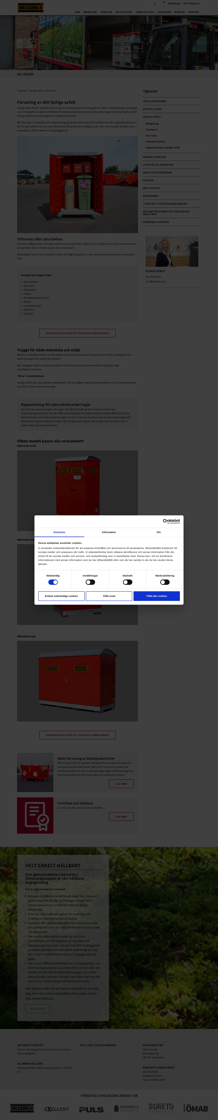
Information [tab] (109, 532)
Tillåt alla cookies (156, 596)
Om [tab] (159, 532)
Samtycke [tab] (59, 532)
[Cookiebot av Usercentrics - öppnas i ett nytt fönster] (165, 521)
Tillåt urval (109, 596)
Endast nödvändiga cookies (61, 596)
